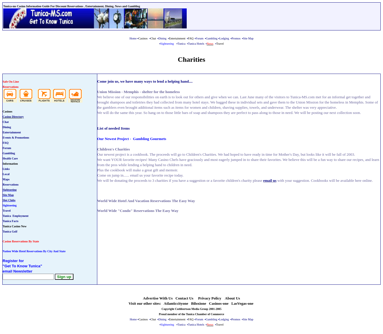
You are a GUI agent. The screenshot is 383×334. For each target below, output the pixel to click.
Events (7, 137)
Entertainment (12, 132)
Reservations (11, 184)
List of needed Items (113, 128)
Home (133, 38)
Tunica (181, 43)
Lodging (224, 38)
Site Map (8, 195)
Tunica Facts (10, 221)
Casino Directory (13, 116)
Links (6, 168)
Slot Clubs (9, 200)
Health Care (10, 158)
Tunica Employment (15, 215)
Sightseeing (10, 189)
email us (269, 180)
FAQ (5, 142)
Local (6, 174)
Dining (163, 38)
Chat (6, 122)
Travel (7, 210)
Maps (6, 179)
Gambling (211, 38)
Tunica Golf (10, 231)
